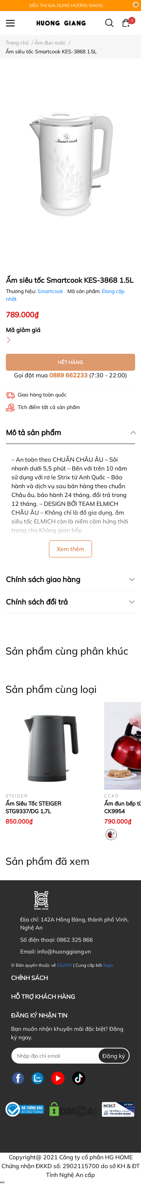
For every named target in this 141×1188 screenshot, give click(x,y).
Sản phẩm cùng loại (51, 689)
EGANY (64, 965)
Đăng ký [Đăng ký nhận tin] (113, 1056)
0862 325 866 (75, 939)
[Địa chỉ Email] (70, 1055)
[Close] (136, 4)
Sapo (108, 965)
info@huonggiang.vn (64, 951)
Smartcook (51, 291)
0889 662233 (68, 375)
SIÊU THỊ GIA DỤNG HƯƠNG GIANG (66, 5)
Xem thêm (70, 549)
